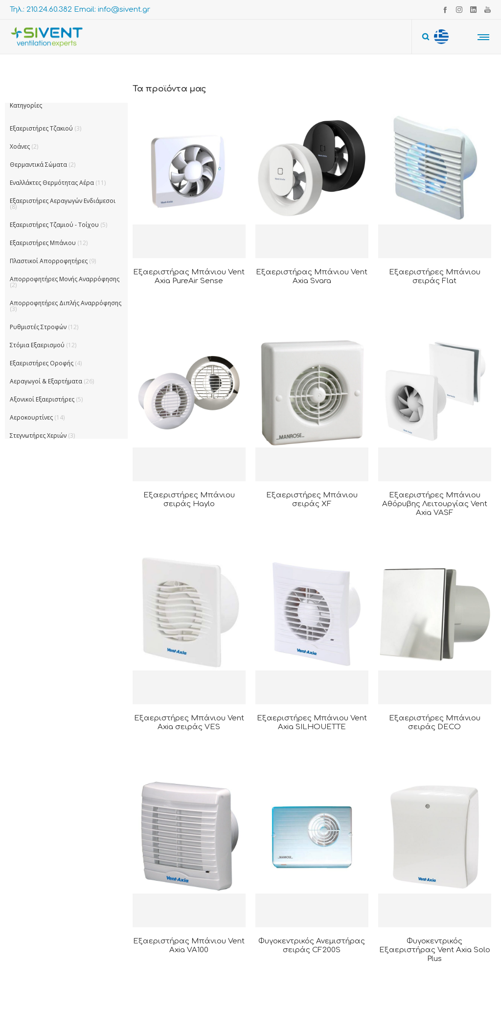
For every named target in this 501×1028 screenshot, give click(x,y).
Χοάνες (20, 146)
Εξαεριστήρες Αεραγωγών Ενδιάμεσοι (62, 201)
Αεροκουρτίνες (31, 417)
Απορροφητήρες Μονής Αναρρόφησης (64, 279)
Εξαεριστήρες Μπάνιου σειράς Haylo (189, 499)
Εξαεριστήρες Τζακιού (41, 128)
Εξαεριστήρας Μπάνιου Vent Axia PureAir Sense (189, 276)
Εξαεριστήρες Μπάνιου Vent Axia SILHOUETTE (312, 722)
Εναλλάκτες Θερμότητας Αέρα (52, 183)
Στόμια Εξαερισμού (37, 345)
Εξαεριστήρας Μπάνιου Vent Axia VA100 (189, 945)
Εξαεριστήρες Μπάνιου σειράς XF (312, 499)
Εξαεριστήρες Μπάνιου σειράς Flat (434, 276)
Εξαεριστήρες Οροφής (41, 363)
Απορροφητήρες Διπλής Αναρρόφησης (65, 303)
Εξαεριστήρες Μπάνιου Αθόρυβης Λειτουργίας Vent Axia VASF (434, 504)
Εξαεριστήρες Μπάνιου (43, 243)
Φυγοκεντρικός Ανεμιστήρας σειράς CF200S (311, 945)
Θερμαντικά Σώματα (38, 164)
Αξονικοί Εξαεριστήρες (42, 399)
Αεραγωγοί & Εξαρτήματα (46, 381)
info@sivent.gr (124, 9)
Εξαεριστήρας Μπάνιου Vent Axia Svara (311, 276)
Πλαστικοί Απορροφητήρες (49, 261)
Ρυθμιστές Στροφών (38, 327)
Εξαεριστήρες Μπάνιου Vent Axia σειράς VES (189, 722)
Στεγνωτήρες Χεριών (38, 435)
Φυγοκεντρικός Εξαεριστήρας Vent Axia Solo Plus (434, 950)
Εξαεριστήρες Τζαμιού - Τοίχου (54, 225)
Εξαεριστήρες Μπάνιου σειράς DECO (434, 722)
